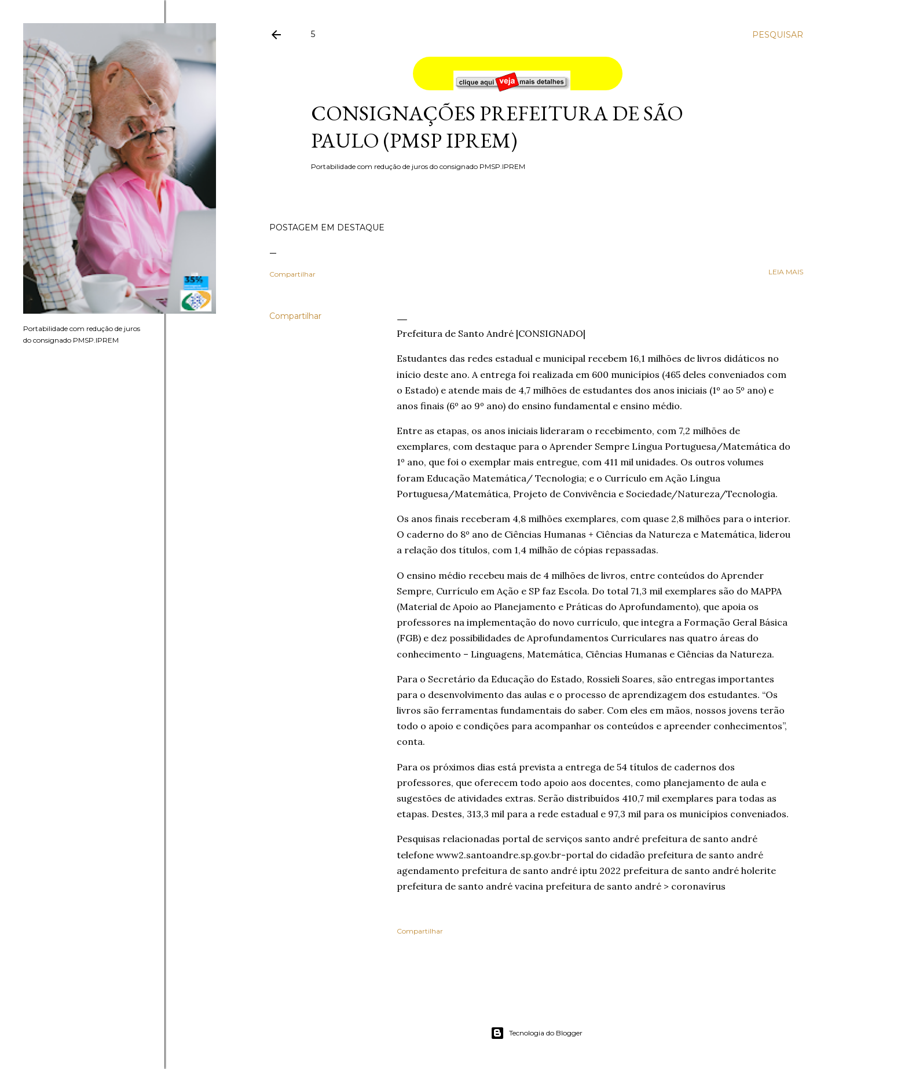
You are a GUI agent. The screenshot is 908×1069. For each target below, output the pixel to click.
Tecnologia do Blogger (536, 1033)
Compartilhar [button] (292, 274)
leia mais (785, 271)
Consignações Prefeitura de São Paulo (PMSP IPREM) (497, 127)
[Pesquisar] (777, 35)
